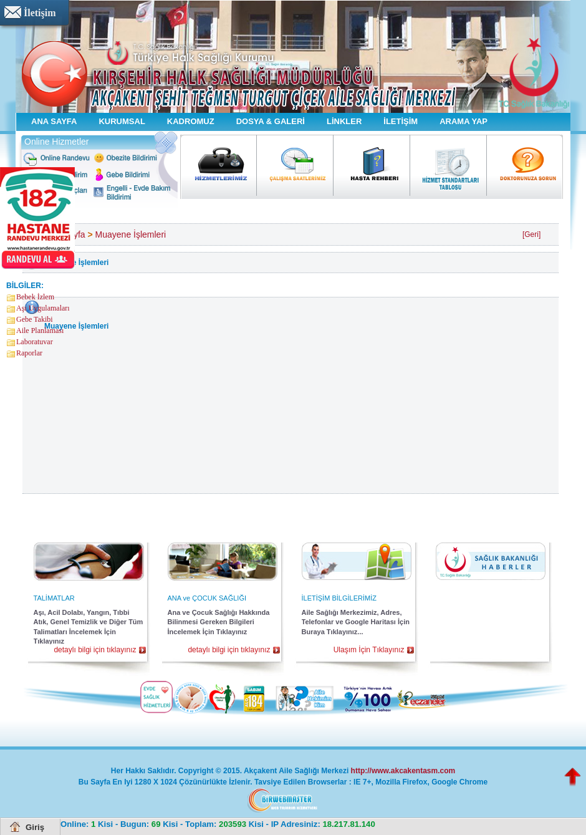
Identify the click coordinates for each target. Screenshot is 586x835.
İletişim (40, 12)
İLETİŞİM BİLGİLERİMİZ (339, 598)
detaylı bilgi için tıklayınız (95, 649)
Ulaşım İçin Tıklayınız (369, 649)
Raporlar (29, 353)
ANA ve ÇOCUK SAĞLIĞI (207, 598)
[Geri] (531, 234)
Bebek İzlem (35, 296)
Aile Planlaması (40, 330)
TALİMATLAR (54, 598)
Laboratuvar (34, 341)
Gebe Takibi (34, 319)
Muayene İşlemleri (130, 234)
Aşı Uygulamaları (43, 308)
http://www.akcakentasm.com (403, 770)
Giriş (35, 827)
